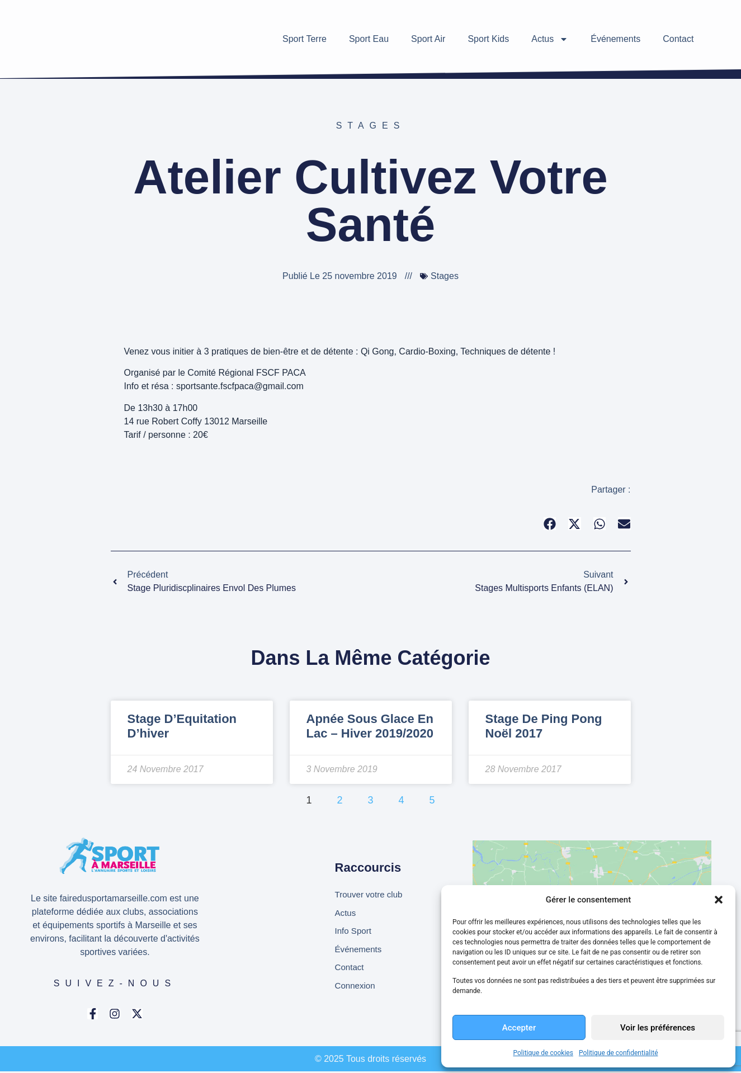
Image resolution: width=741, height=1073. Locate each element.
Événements (615, 39)
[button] (718, 899)
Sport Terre (304, 39)
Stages (370, 125)
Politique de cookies (543, 1053)
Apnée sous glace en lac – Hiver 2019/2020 (370, 726)
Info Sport (354, 931)
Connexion (356, 988)
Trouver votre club (371, 893)
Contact (678, 39)
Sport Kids (488, 39)
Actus (549, 39)
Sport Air (428, 39)
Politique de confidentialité (618, 1053)
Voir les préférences (657, 1028)
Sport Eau (369, 39)
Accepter (519, 1028)
